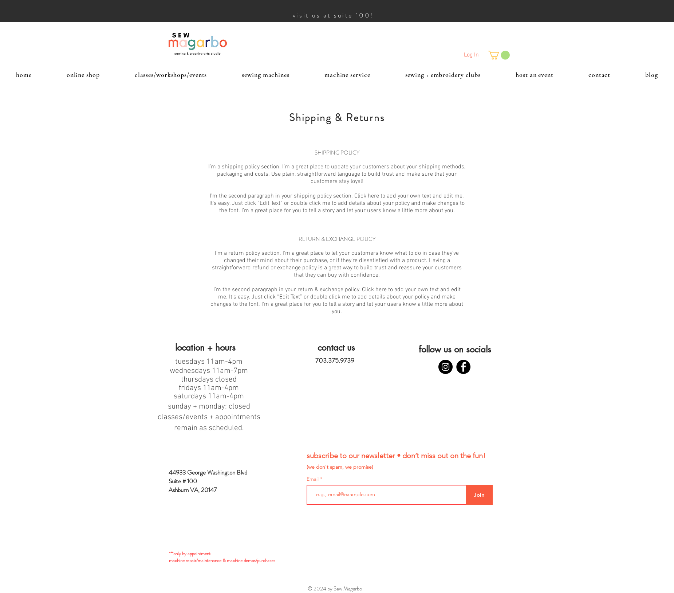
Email (313, 478)
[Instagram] (445, 367)
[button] (499, 55)
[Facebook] (463, 367)
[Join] (479, 495)
